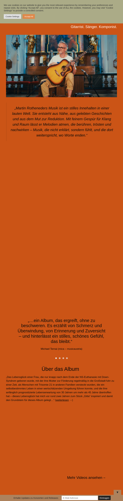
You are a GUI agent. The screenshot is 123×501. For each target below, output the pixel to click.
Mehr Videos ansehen (84, 478)
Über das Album (60, 369)
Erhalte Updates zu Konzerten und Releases (36, 498)
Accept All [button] (28, 16)
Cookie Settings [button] (12, 16)
